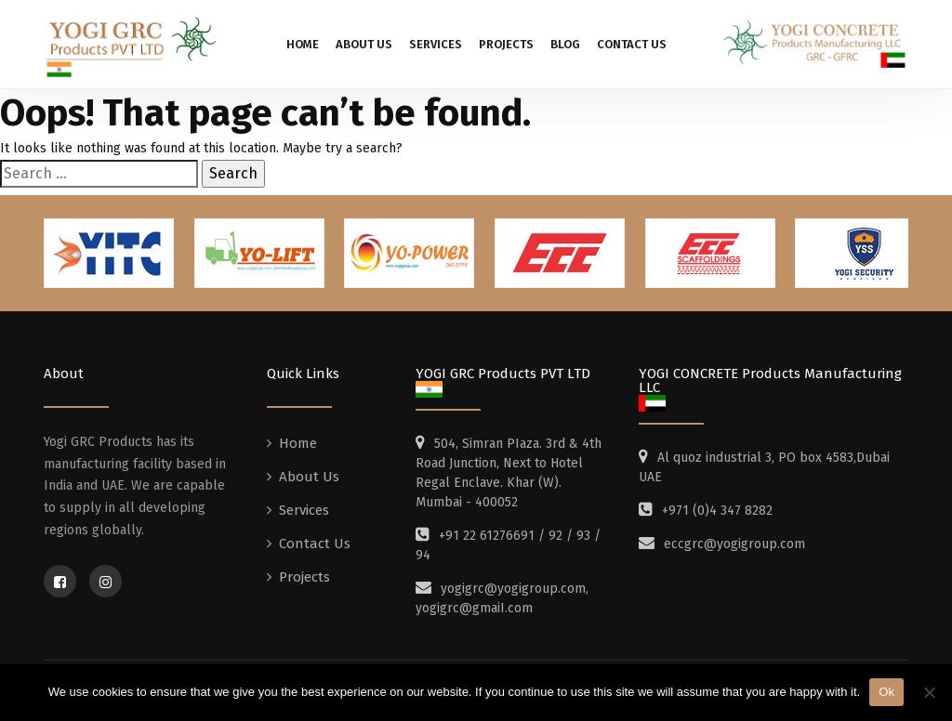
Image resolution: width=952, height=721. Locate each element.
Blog (565, 44)
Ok (886, 692)
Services (435, 44)
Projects (506, 44)
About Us (364, 44)
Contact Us (632, 44)
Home (302, 44)
